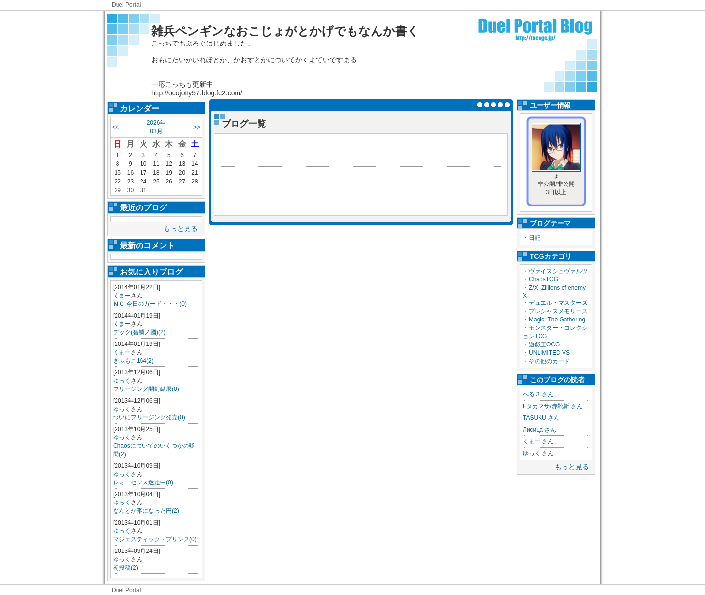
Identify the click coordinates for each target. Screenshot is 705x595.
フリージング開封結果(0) (146, 389)
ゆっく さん (538, 453)
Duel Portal (126, 4)
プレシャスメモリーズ (558, 311)
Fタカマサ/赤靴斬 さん (553, 406)
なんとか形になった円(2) (146, 510)
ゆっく (122, 380)
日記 (534, 237)
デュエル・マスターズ (558, 302)
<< (115, 127)
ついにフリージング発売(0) (149, 417)
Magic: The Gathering (557, 319)
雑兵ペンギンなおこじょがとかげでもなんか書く (285, 31)
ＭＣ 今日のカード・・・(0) (150, 303)
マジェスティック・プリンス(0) (155, 539)
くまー (122, 295)
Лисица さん (539, 429)
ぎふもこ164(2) (133, 360)
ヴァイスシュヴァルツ (558, 271)
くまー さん (538, 441)
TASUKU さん (541, 417)
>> (196, 127)
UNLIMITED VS (549, 352)
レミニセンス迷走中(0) (143, 482)
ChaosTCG (543, 279)
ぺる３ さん (538, 394)
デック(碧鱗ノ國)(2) (139, 332)
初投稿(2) (125, 567)
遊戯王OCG (544, 344)
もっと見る (181, 228)
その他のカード (549, 361)
